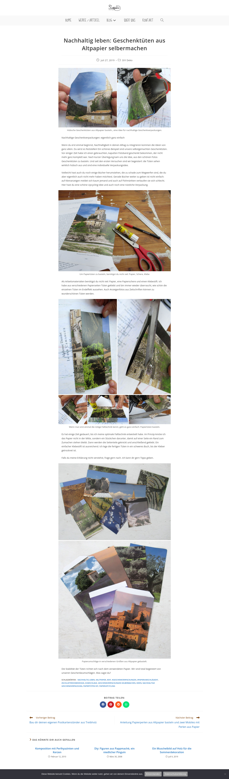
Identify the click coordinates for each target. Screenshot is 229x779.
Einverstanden (153, 774)
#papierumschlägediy (147, 680)
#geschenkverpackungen (124, 680)
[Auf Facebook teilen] (103, 704)
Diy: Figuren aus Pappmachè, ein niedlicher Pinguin (114, 750)
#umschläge (91, 683)
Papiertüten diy (90, 686)
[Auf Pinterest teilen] (111, 704)
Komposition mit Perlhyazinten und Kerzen (57, 750)
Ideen (139, 683)
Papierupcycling (107, 686)
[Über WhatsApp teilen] (126, 704)
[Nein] (225, 774)
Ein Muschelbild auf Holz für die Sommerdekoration (171, 750)
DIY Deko (127, 60)
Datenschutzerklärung (175, 774)
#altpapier (101, 680)
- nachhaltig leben (86, 680)
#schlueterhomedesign (73, 683)
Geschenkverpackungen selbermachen (117, 683)
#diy (109, 680)
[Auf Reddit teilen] (118, 704)
